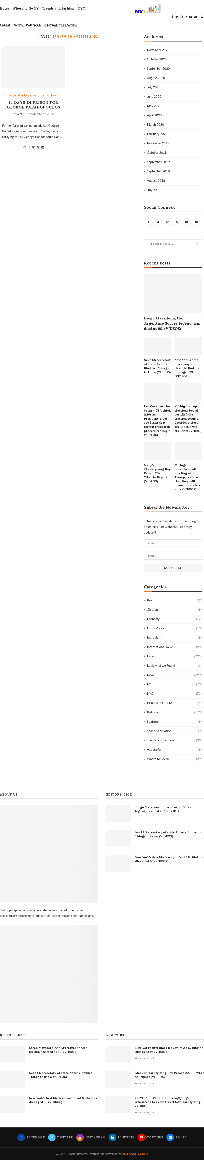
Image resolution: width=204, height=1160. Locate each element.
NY (174, 684)
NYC (81, 8)
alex (20, 114)
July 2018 (153, 190)
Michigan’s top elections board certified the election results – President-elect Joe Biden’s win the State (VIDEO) (188, 419)
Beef (174, 600)
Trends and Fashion (58, 8)
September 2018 (158, 171)
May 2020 (154, 106)
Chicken (174, 609)
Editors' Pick (174, 628)
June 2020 (154, 96)
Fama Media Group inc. (134, 1153)
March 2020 (155, 124)
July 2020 (153, 87)
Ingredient (174, 637)
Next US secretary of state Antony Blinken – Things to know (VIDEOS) (157, 366)
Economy (174, 619)
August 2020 (156, 78)
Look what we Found (174, 665)
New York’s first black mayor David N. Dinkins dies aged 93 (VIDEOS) (187, 368)
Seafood (174, 721)
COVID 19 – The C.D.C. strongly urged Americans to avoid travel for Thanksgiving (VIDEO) (167, 1102)
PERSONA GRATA (174, 703)
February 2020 (157, 134)
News (18, 25)
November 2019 (158, 143)
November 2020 (158, 50)
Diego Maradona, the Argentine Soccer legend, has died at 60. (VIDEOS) (172, 323)
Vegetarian (174, 749)
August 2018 (156, 180)
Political (33, 25)
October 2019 (157, 152)
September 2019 (158, 162)
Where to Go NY (25, 8)
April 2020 (154, 115)
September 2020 (158, 68)
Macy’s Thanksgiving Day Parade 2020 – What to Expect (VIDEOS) (157, 473)
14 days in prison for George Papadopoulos (33, 105)
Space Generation (174, 731)
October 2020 (157, 59)
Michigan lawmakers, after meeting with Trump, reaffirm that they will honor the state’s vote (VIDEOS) (187, 477)
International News (59, 25)
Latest (5, 25)
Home (4, 8)
